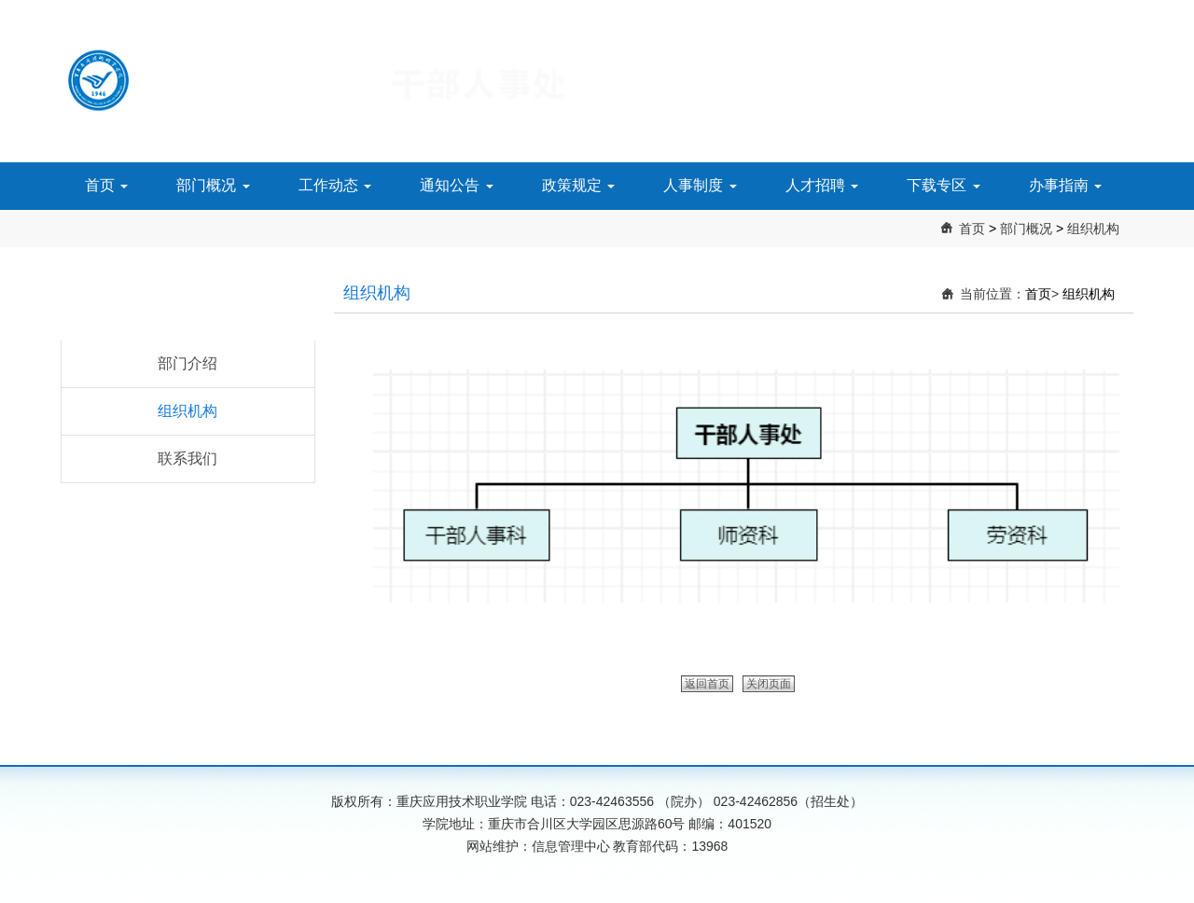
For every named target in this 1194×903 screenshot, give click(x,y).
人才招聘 (821, 185)
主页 (1120, 9)
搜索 (1067, 9)
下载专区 (943, 185)
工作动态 (334, 185)
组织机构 (1093, 228)
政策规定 (578, 185)
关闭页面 (768, 683)
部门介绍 (187, 363)
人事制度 (699, 185)
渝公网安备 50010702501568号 (597, 869)
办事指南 (1065, 185)
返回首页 (707, 683)
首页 (106, 185)
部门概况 (212, 185)
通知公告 (456, 185)
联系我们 (187, 458)
